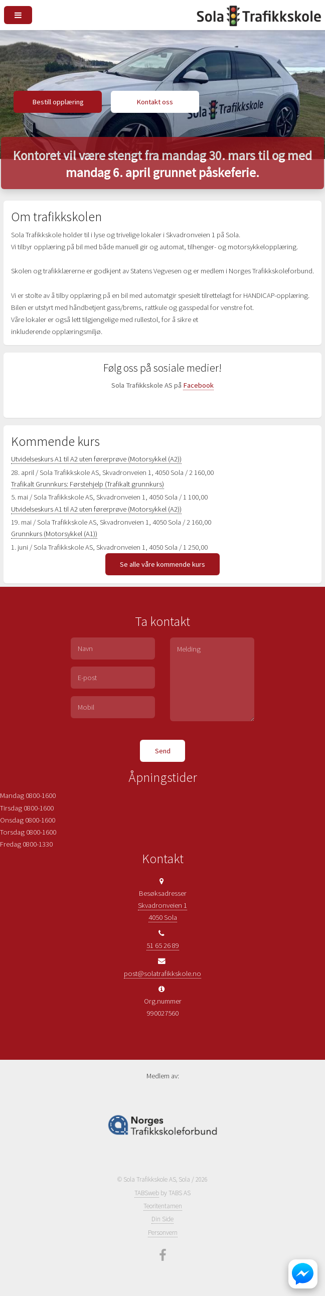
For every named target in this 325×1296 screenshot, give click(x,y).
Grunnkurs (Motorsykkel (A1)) (54, 533)
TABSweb (146, 1193)
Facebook (198, 385)
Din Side (162, 1219)
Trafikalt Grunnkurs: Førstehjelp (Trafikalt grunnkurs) (87, 484)
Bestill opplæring (58, 101)
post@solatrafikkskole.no (162, 973)
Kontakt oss (154, 101)
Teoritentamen (162, 1206)
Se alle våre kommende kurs (162, 564)
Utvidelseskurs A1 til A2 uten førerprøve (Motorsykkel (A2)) (96, 458)
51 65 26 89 (162, 945)
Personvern (163, 1232)
